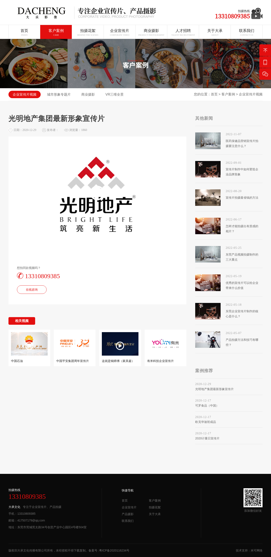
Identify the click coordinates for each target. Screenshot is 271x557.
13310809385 (38, 275)
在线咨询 (32, 289)
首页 (214, 94)
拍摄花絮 (155, 507)
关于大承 (155, 514)
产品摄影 (128, 514)
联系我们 (128, 521)
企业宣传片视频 (251, 94)
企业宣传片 (129, 507)
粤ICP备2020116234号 (114, 550)
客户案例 (228, 94)
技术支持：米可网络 (249, 550)
